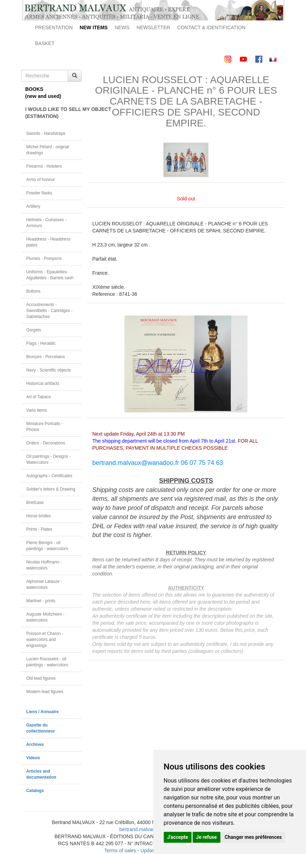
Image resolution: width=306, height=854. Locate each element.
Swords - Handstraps (45, 133)
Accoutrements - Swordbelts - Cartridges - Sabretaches (49, 310)
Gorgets (33, 330)
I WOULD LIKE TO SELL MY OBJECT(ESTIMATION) (53, 112)
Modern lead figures (44, 691)
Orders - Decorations (45, 443)
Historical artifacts (43, 383)
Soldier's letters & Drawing (50, 489)
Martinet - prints (41, 600)
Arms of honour (40, 179)
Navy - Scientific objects (48, 370)
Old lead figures (41, 678)
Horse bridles (38, 515)
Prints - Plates (39, 529)
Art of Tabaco (38, 396)
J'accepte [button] (177, 837)
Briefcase (35, 502)
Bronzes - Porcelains (45, 356)
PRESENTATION (54, 27)
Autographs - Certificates (49, 475)
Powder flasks (39, 193)
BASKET (45, 43)
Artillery (33, 206)
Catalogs (35, 790)
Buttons (33, 291)
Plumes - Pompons (44, 258)
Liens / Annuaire (42, 711)
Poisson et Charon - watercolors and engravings (44, 639)
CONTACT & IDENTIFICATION (211, 27)
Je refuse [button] (206, 837)
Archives (35, 744)
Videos (33, 757)
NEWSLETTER (153, 27)
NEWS (122, 27)
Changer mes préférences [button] (253, 837)
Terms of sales (120, 850)
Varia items (36, 410)
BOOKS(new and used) (43, 92)
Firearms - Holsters (44, 166)
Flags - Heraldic (41, 343)
